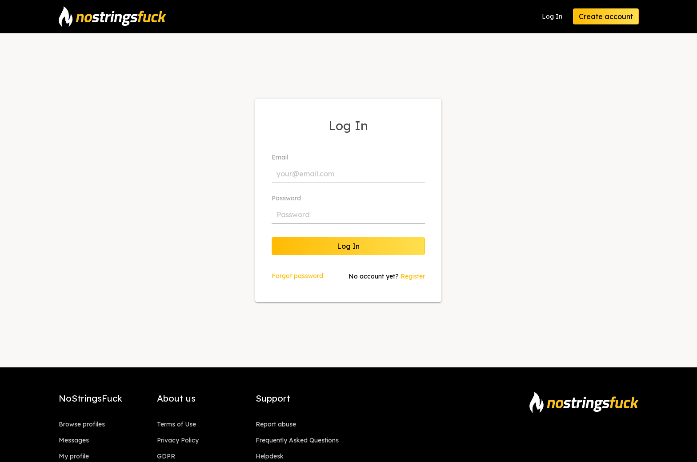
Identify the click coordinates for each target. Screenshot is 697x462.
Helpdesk (270, 456)
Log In (552, 16)
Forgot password (297, 276)
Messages (74, 440)
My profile (74, 456)
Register (413, 276)
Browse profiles (82, 424)
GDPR (166, 456)
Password (286, 198)
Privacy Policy (178, 440)
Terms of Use (176, 424)
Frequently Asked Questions (297, 440)
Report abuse (276, 424)
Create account (606, 16)
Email (280, 157)
